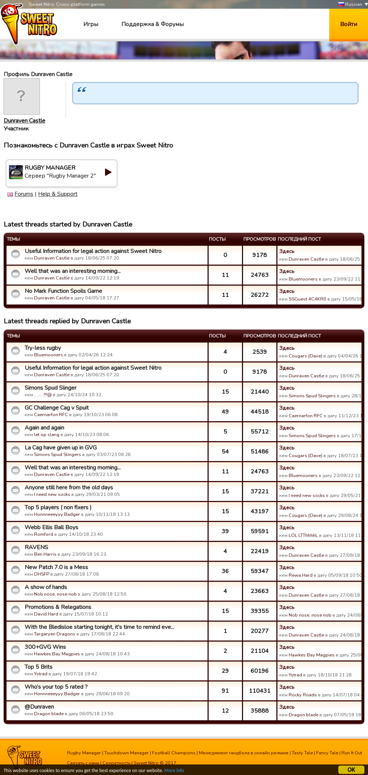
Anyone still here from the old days (69, 487)
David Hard (46, 614)
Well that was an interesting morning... (73, 271)
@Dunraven (39, 706)
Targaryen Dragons (54, 634)
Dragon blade (49, 713)
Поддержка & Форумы (152, 24)
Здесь (286, 251)
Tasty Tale (302, 753)
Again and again (44, 427)
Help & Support (58, 194)
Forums (23, 194)
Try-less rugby (43, 348)
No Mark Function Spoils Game (63, 291)
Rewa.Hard (301, 575)
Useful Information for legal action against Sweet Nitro (93, 251)
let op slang (46, 434)
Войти (348, 24)
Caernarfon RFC (51, 414)
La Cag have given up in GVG (61, 447)
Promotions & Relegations (58, 607)
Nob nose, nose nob (55, 594)
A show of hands (46, 587)
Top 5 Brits (39, 667)
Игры (90, 24)
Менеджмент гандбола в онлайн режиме (244, 753)
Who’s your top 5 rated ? (56, 686)
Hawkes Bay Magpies (57, 654)
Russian (350, 4)
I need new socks (52, 494)
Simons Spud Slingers (312, 396)
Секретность (116, 763)
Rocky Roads (303, 695)
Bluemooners (303, 279)
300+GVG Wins (45, 647)
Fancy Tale (327, 753)
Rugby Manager (84, 753)
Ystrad (40, 674)
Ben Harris (45, 554)
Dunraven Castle (24, 121)
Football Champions (174, 753)
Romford (43, 534)
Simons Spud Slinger (50, 387)
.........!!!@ (43, 394)
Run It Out (352, 753)
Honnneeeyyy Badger (57, 514)
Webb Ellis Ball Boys (51, 527)
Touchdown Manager (126, 753)
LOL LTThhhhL (303, 535)
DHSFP (41, 574)
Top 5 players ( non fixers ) (58, 507)
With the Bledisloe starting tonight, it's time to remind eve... (99, 627)
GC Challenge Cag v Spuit (57, 407)
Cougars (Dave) (305, 356)
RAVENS (36, 547)
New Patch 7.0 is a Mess (56, 567)
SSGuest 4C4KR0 (307, 299)
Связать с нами (83, 763)
